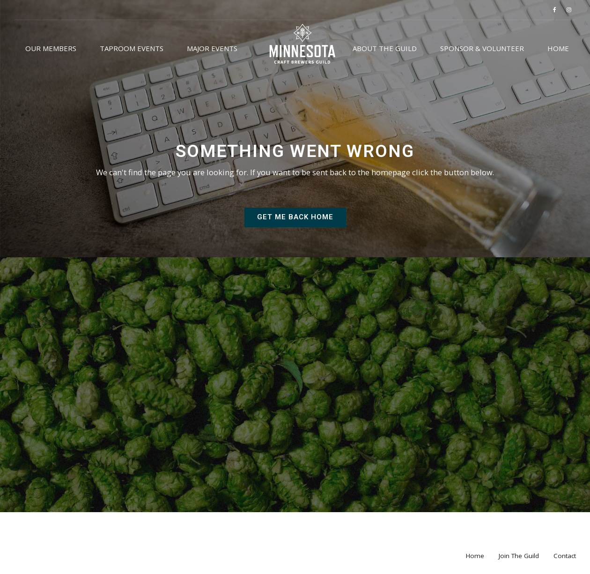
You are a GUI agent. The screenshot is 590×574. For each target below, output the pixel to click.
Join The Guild (519, 556)
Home (558, 48)
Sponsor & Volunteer (482, 48)
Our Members (50, 48)
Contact (564, 556)
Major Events (212, 48)
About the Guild (385, 48)
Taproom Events (131, 48)
